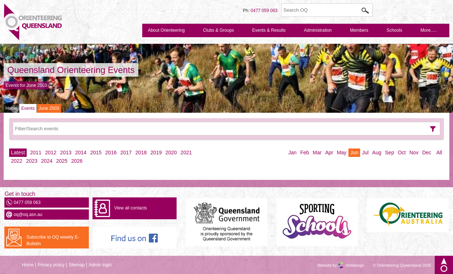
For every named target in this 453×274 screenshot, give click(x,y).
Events (28, 108)
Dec (426, 152)
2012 (50, 152)
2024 (46, 161)
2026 (77, 161)
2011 (35, 152)
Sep (389, 152)
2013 (65, 152)
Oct (402, 152)
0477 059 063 (264, 10)
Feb (304, 152)
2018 (141, 152)
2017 (126, 152)
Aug (376, 152)
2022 (16, 161)
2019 (156, 152)
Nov (414, 152)
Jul (365, 152)
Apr (329, 152)
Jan (292, 152)
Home (11, 108)
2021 (186, 152)
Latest (18, 152)
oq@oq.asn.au (28, 214)
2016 (111, 152)
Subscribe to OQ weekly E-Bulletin (52, 240)
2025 (61, 161)
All (439, 152)
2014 (81, 152)
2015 (96, 152)
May (341, 152)
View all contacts (130, 208)
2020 (171, 152)
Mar (317, 152)
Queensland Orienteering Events (71, 70)
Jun (354, 152)
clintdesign (348, 265)
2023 (31, 161)
